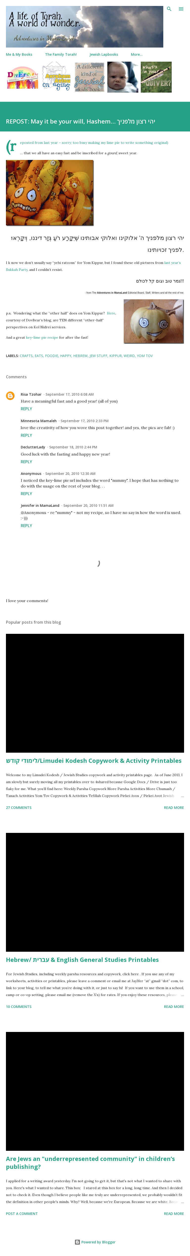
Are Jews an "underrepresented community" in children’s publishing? (90, 1162)
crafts (26, 355)
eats (39, 355)
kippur (115, 355)
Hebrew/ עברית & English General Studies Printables (82, 959)
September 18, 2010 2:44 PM (73, 447)
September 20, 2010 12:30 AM (70, 473)
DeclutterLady (33, 447)
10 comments (18, 1006)
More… (137, 54)
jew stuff (98, 355)
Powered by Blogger (95, 1242)
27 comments (18, 807)
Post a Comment (22, 1213)
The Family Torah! (61, 54)
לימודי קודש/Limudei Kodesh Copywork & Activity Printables (94, 760)
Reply (26, 408)
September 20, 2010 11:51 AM (88, 505)
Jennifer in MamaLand (40, 505)
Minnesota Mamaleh (39, 420)
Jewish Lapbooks (104, 54)
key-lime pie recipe (42, 337)
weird (129, 355)
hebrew (80, 355)
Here (111, 313)
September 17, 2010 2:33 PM (85, 420)
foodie (51, 355)
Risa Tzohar (31, 394)
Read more (174, 807)
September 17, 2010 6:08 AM (70, 394)
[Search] (169, 9)
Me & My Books (19, 54)
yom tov (145, 355)
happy (65, 355)
